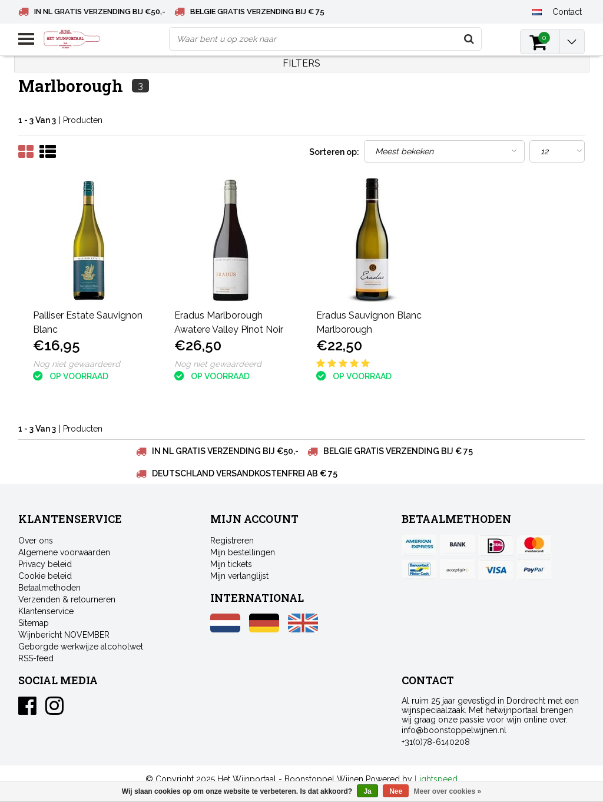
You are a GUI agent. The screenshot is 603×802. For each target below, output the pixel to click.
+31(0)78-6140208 (436, 742)
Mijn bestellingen (242, 552)
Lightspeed (436, 779)
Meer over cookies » (448, 791)
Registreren (232, 540)
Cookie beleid (45, 576)
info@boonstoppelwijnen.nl (454, 730)
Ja (367, 791)
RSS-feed (36, 658)
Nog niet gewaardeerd (76, 364)
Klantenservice (46, 611)
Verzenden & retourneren (66, 599)
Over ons (35, 540)
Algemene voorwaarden (64, 552)
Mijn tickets (231, 564)
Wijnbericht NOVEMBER (64, 634)
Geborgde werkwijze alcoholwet (80, 646)
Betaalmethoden (49, 587)
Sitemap (33, 623)
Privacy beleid (45, 564)
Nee (395, 791)
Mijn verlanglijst (239, 576)
